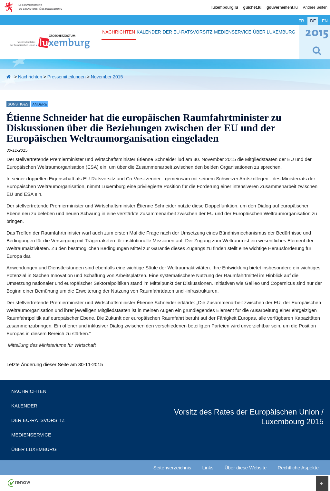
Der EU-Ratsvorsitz (188, 32)
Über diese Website (246, 467)
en (325, 20)
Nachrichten (118, 32)
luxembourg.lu (224, 7)
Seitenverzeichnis (172, 467)
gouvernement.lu (282, 7)
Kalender (149, 32)
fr (301, 20)
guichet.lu (252, 7)
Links (207, 467)
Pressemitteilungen (66, 76)
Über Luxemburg (274, 32)
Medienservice (232, 32)
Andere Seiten (315, 7)
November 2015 (107, 76)
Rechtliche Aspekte (298, 467)
